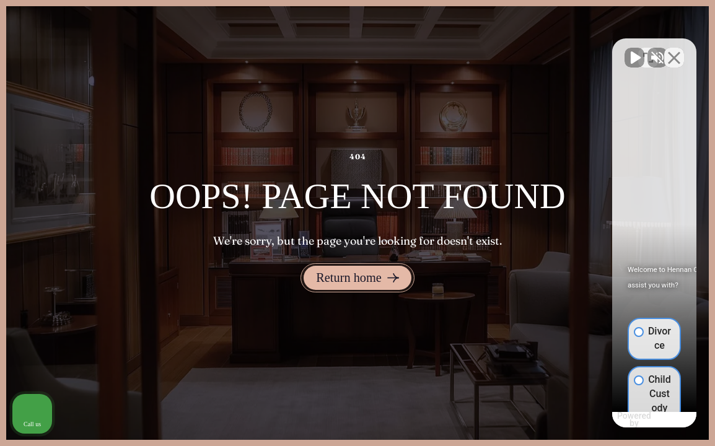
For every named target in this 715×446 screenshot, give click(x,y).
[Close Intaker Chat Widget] (674, 50)
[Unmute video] (496, 50)
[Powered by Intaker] (609, 420)
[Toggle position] (648, 50)
